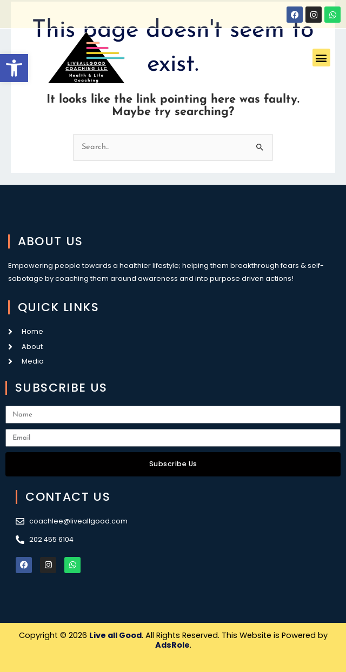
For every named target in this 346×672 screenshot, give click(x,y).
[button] (14, 68)
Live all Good (115, 635)
